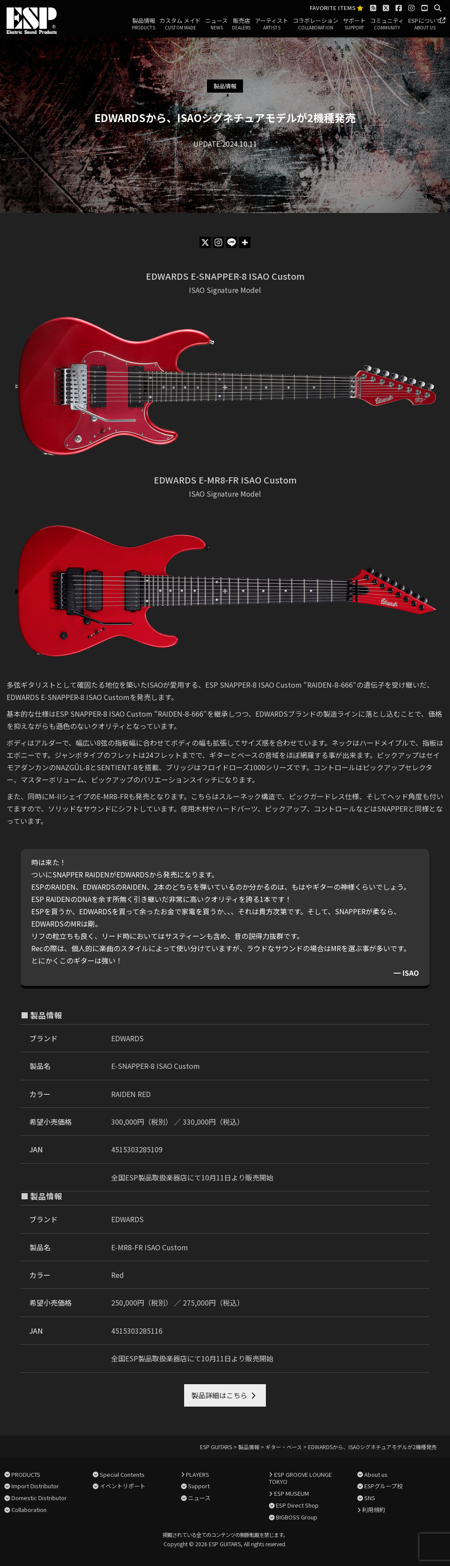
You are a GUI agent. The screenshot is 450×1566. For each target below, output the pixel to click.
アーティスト (271, 24)
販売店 (241, 24)
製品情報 (143, 24)
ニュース (216, 24)
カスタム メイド (180, 24)
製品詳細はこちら (219, 1395)
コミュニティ (387, 24)
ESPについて (424, 24)
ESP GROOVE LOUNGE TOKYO (300, 1478)
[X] (205, 242)
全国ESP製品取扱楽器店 (149, 1177)
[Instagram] (218, 242)
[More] (244, 242)
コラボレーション (315, 24)
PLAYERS (197, 1474)
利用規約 (373, 1509)
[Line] (231, 242)
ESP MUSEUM (291, 1493)
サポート (354, 24)
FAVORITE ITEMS (336, 8)
